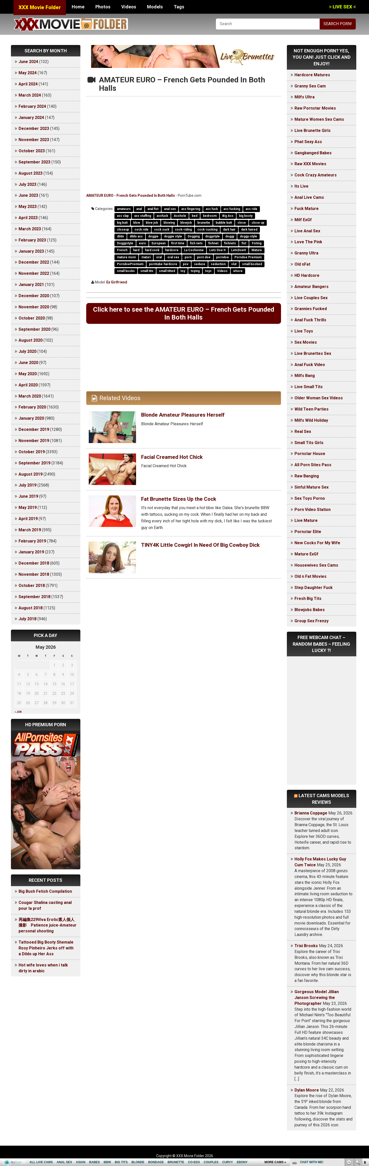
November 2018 (34, 574)
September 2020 (34, 329)
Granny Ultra (306, 253)
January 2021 (31, 284)
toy (183, 271)
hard (136, 250)
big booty (246, 216)
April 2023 (28, 217)
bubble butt (224, 222)
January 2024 (31, 117)
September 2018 (34, 596)
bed (194, 216)
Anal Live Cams (309, 197)
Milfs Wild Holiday (311, 420)
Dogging (194, 236)
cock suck (161, 229)
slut (234, 264)
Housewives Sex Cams (316, 565)
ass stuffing (142, 216)
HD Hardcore (306, 275)
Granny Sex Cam (310, 86)
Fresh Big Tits (307, 598)
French (122, 250)
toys (208, 271)
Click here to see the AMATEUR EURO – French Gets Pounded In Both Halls (183, 315)
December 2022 (34, 262)
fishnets (230, 243)
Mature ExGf (306, 554)
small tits (146, 271)
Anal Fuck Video (309, 364)
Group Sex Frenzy (311, 620)
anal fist (152, 209)
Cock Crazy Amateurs (315, 175)
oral (159, 257)
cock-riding (183, 229)
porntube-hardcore (163, 264)
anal (139, 209)
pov (185, 264)
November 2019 (34, 440)
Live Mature (306, 520)
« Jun (18, 711)
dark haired (249, 229)
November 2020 (34, 307)
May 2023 (28, 206)
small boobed (252, 264)
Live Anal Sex (307, 231)
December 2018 (34, 563)
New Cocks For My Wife (317, 542)
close (242, 222)
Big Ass (227, 216)
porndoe (222, 257)
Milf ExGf (303, 219)
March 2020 (30, 396)
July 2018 (27, 618)
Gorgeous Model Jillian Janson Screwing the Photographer (316, 997)
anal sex (170, 209)
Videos (128, 6)
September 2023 (34, 162)
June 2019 (28, 496)
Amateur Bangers (311, 286)
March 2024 (30, 95)
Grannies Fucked (310, 308)
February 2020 (32, 407)
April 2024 (28, 84)
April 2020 (28, 385)
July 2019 (27, 485)
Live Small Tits (308, 386)
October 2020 (32, 318)
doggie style (173, 236)
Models (155, 6)
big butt (122, 222)
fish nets (196, 243)
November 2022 (34, 273)
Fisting (256, 243)
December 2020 (34, 295)
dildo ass (136, 236)
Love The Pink (308, 241)
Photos (102, 6)
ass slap (123, 216)
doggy (229, 236)
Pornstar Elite (307, 531)
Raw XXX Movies (310, 163)
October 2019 (32, 451)
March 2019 (30, 529)
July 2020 (27, 351)
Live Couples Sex (311, 297)
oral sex (173, 257)
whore (238, 271)
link (364, 1086)
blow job (152, 222)
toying (195, 271)
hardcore (172, 250)
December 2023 (34, 128)
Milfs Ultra (304, 97)
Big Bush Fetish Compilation (45, 891)
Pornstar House (309, 453)
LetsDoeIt (238, 250)
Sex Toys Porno (309, 498)
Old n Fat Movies (310, 576)
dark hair (229, 229)
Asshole (180, 216)
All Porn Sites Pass (312, 464)
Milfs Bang (304, 375)
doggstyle (212, 236)
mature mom (126, 257)
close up (258, 222)
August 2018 (30, 607)
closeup (123, 229)
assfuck (162, 216)
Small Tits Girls (308, 442)
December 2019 (34, 429)
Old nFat (302, 264)
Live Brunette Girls (312, 130)
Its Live (301, 186)
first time (177, 243)
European (159, 243)
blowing (169, 222)
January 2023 (31, 251)
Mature (257, 250)
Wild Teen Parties (311, 409)
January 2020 (31, 418)
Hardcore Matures (312, 74)
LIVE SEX (342, 6)
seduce (199, 264)
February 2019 (32, 541)
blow (136, 222)
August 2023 (30, 173)
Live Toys (303, 331)
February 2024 (32, 106)
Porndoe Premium (248, 257)
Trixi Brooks (306, 945)
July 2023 (27, 184)
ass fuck (212, 209)
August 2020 (30, 340)
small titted (167, 271)
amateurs (124, 209)
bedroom (210, 216)
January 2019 (31, 552)
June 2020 (28, 362)
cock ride (142, 229)
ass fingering (190, 209)
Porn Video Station (312, 509)
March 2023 (30, 228)
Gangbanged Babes (313, 152)
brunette (203, 222)
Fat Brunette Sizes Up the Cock (184, 501)
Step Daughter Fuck (313, 587)
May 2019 (28, 507)
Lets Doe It (217, 250)
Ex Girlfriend (116, 282)
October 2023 (32, 150)
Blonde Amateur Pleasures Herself (189, 417)
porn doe (204, 257)
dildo (120, 236)
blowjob (186, 222)
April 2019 (28, 518)
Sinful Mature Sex (311, 487)
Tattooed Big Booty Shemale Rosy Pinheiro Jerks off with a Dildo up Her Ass (46, 948)
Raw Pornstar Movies (315, 108)
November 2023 (34, 139)
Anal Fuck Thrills (310, 319)
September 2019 (34, 463)
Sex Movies (305, 342)
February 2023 (32, 240)
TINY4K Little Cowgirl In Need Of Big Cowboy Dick (204, 550)
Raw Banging (306, 476)
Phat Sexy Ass (308, 141)
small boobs (126, 271)
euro (142, 243)
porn (188, 257)
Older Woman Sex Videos (318, 398)
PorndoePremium (130, 264)
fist (244, 243)
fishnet (213, 243)
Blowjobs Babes (309, 609)
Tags (179, 6)
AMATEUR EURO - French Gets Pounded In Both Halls (130, 195)
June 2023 (28, 195)
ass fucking (232, 209)
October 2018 (32, 585)
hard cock (152, 250)
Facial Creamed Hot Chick (177, 459)
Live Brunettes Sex (312, 353)
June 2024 (28, 61)
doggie (153, 236)
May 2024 (28, 72)
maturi (146, 257)
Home (78, 6)
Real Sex (302, 431)
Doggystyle (125, 243)
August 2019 (30, 474)
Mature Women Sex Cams (319, 119)
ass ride (251, 209)
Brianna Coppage (310, 813)
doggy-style (248, 236)
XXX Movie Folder (40, 7)
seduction (218, 264)
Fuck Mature (306, 208)
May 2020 (28, 373)
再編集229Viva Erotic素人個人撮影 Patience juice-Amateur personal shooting (48, 925)
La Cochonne (194, 250)
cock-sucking (207, 229)
